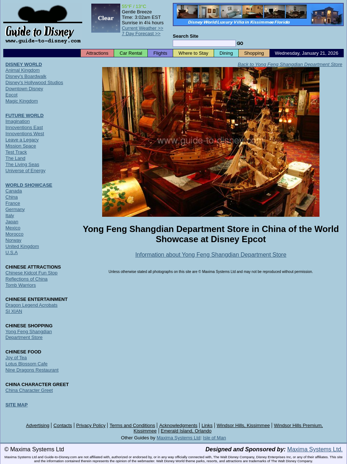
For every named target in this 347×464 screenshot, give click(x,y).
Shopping (254, 53)
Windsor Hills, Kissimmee (243, 425)
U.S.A (11, 252)
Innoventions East (24, 127)
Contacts (63, 425)
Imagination (17, 121)
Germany (15, 209)
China (11, 197)
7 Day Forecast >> (141, 33)
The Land (15, 158)
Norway (13, 240)
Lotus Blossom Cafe (26, 363)
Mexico (12, 228)
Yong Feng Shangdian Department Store (28, 334)
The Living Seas (22, 164)
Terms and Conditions (132, 425)
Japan (11, 221)
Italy (9, 215)
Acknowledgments (178, 425)
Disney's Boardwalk (25, 76)
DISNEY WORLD (23, 64)
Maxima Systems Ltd (178, 437)
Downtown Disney (24, 88)
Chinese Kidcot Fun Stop (31, 273)
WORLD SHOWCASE (28, 185)
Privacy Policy (90, 425)
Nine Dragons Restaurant (32, 370)
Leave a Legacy (22, 139)
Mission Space (20, 146)
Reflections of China (26, 279)
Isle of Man (214, 437)
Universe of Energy (25, 170)
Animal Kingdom (22, 70)
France (12, 203)
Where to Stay (193, 53)
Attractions (97, 53)
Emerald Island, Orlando (186, 431)
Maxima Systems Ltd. (315, 449)
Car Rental (131, 53)
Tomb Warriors (20, 285)
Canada (13, 191)
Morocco (14, 234)
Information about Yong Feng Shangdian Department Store (210, 255)
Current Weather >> (142, 28)
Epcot (11, 95)
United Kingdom (22, 246)
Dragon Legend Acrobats (31, 305)
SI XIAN (13, 311)
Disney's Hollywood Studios (34, 82)
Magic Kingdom (21, 101)
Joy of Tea (16, 357)
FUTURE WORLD (24, 115)
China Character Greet (29, 390)
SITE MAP (16, 404)
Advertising (37, 425)
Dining (226, 53)
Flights (160, 53)
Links (207, 425)
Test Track (16, 152)
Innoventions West (24, 133)
